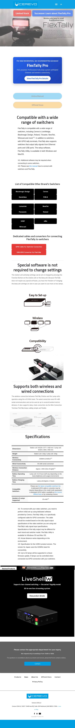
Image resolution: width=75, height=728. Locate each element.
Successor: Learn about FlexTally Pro (52, 13)
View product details (37, 596)
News (26, 677)
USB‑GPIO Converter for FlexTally (29, 252)
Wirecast (22, 226)
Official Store (46, 677)
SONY (23, 221)
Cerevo (45, 191)
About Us (34, 677)
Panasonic (23, 212)
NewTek (45, 206)
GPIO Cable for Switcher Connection (29, 246)
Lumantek (22, 206)
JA (61, 4)
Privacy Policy (37, 682)
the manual (33, 166)
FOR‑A (45, 197)
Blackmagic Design (23, 191)
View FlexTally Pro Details (37, 78)
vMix (45, 221)
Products (17, 677)
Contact (37, 663)
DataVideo (23, 197)
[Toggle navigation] (56, 4)
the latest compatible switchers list (49, 486)
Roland (45, 212)
